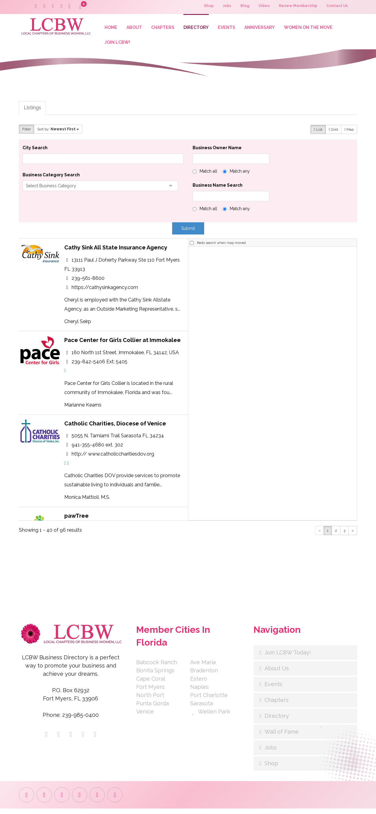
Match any (240, 174)
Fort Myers (150, 692)
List (318, 133)
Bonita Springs (155, 676)
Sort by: (58, 132)
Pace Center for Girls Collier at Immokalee (122, 349)
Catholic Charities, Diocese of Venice (115, 436)
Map (349, 133)
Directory (276, 721)
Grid (333, 133)
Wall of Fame (281, 737)
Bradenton (204, 676)
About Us (276, 674)
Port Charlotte (209, 700)
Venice (145, 717)
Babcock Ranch (156, 667)
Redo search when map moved (221, 248)
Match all (208, 174)
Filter (26, 132)
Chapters (276, 705)
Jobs (270, 753)
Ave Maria (203, 667)
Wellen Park (210, 717)
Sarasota (201, 709)
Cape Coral (150, 684)
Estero (198, 684)
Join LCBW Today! (287, 658)
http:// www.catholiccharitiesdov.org (113, 468)
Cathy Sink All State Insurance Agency (115, 252)
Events (273, 689)
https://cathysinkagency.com (105, 294)
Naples (199, 692)
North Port (150, 700)
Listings (32, 111)
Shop (271, 769)
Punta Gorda (152, 709)
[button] (69, 6)
